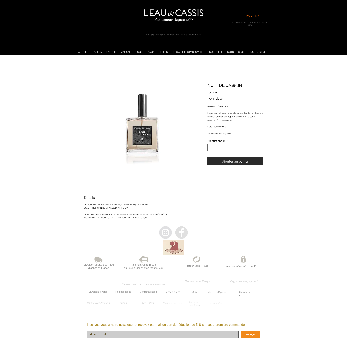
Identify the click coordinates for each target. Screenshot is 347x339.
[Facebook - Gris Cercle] (181, 232)
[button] (97, 51)
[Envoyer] (250, 334)
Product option (217, 141)
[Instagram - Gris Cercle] (165, 232)
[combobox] (235, 147)
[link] (256, 16)
